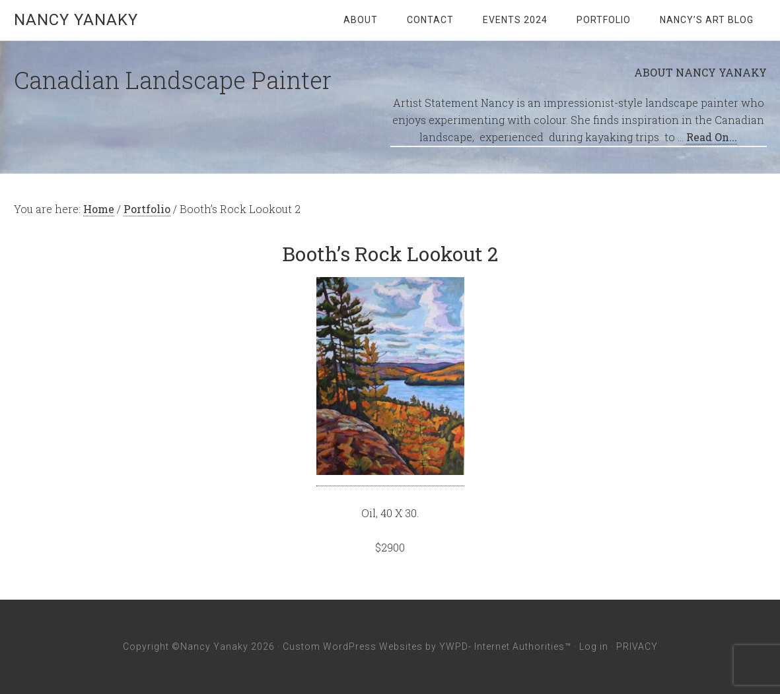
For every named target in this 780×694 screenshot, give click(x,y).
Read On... (711, 137)
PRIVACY (637, 646)
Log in (593, 646)
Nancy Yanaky (76, 20)
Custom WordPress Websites (353, 646)
